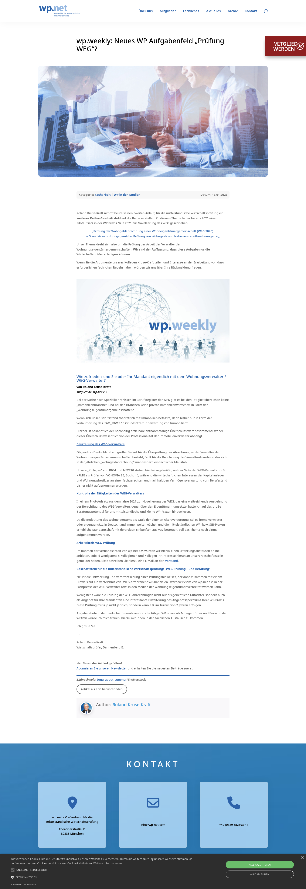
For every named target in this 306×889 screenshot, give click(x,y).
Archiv (233, 11)
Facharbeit (103, 195)
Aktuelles (213, 11)
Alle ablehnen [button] (259, 874)
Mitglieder (168, 11)
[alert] (153, 871)
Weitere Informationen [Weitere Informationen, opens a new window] (107, 863)
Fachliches (191, 11)
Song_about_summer (111, 680)
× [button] (302, 857)
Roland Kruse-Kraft (131, 704)
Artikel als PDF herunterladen (102, 689)
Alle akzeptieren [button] (260, 864)
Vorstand (171, 561)
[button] (31, 870)
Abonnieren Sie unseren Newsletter (101, 668)
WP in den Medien (127, 195)
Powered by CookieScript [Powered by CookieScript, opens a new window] (23, 884)
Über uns (146, 11)
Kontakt (251, 11)
